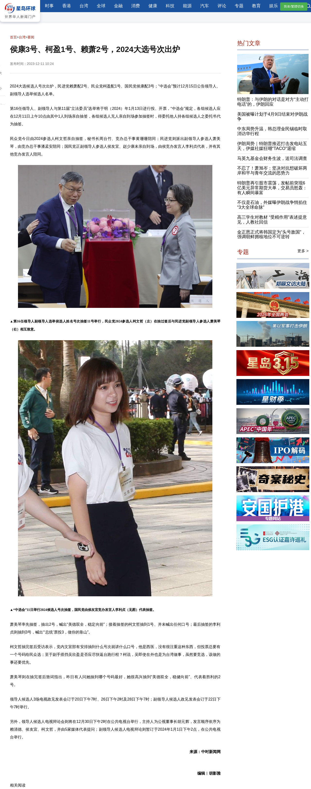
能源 (187, 5)
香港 (66, 5)
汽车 (204, 5)
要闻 (30, 37)
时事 (49, 5)
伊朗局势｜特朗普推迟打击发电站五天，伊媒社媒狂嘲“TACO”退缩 (272, 146)
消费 (135, 5)
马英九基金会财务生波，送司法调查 (272, 158)
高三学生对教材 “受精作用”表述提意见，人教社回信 (272, 220)
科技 (170, 5)
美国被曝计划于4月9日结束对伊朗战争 (272, 116)
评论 (221, 5)
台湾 (83, 5)
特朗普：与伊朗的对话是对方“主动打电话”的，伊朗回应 (273, 102)
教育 (256, 5)
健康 (152, 5)
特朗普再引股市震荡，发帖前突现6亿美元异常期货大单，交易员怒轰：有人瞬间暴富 (272, 188)
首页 (13, 37)
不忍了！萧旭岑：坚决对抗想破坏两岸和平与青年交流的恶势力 (272, 171)
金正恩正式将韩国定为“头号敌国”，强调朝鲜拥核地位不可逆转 (271, 234)
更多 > (303, 251)
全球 (101, 5)
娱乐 (273, 5)
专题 (239, 5)
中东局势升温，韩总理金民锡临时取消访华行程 (272, 131)
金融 (118, 5)
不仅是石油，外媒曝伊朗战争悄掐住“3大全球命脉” (272, 205)
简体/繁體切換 (294, 6)
